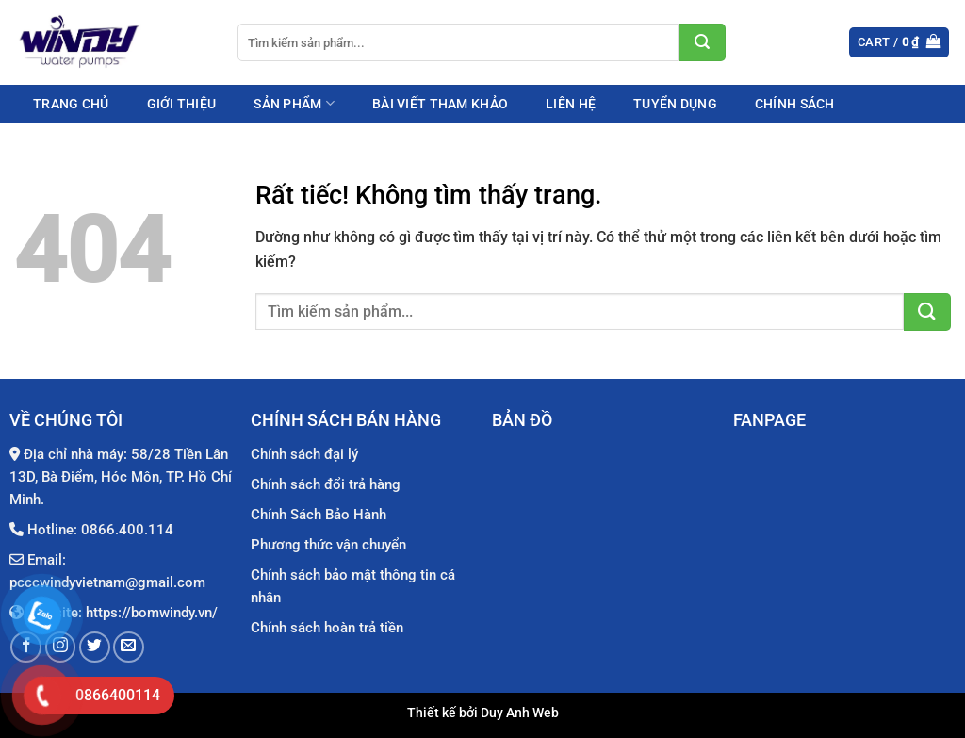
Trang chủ (71, 103)
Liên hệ (571, 103)
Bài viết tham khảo (440, 103)
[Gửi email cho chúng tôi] (128, 647)
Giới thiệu (182, 103)
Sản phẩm (294, 103)
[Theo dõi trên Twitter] (94, 647)
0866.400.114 (127, 529)
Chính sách (795, 103)
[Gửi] (702, 42)
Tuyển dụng (675, 103)
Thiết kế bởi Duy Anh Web (483, 713)
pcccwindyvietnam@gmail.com (107, 582)
